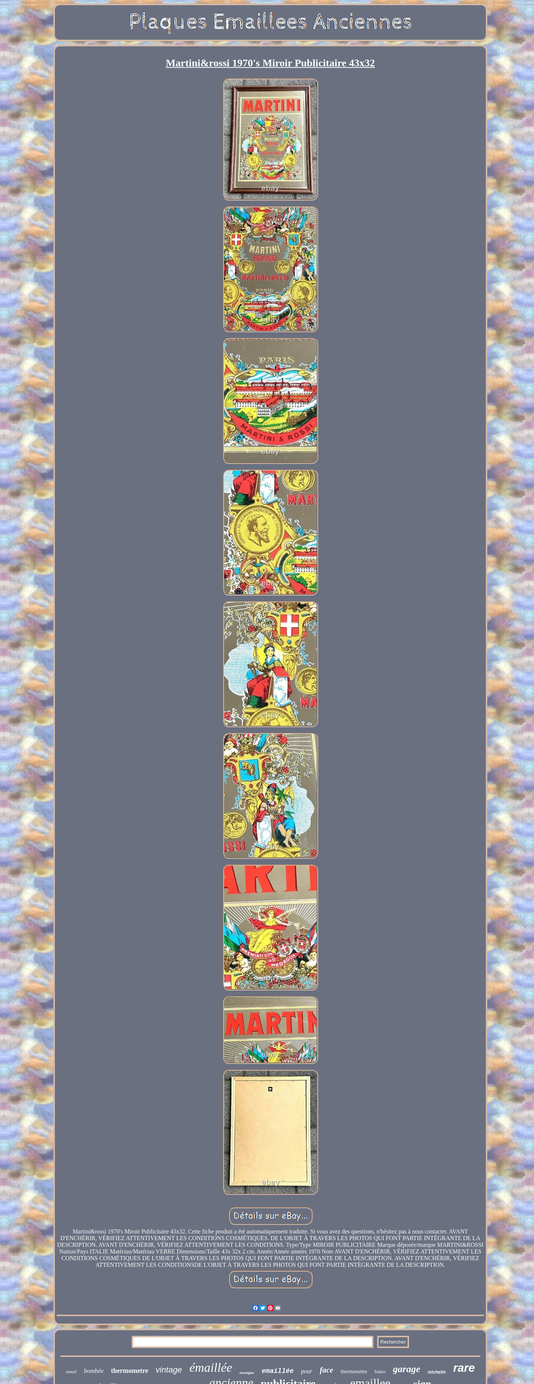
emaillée (278, 1371)
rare (464, 1367)
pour (306, 1371)
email (71, 1371)
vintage (169, 1369)
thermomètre (353, 1371)
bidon (380, 1371)
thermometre (129, 1370)
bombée (93, 1370)
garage (407, 1369)
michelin (437, 1372)
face (326, 1369)
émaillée (210, 1367)
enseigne (247, 1372)
